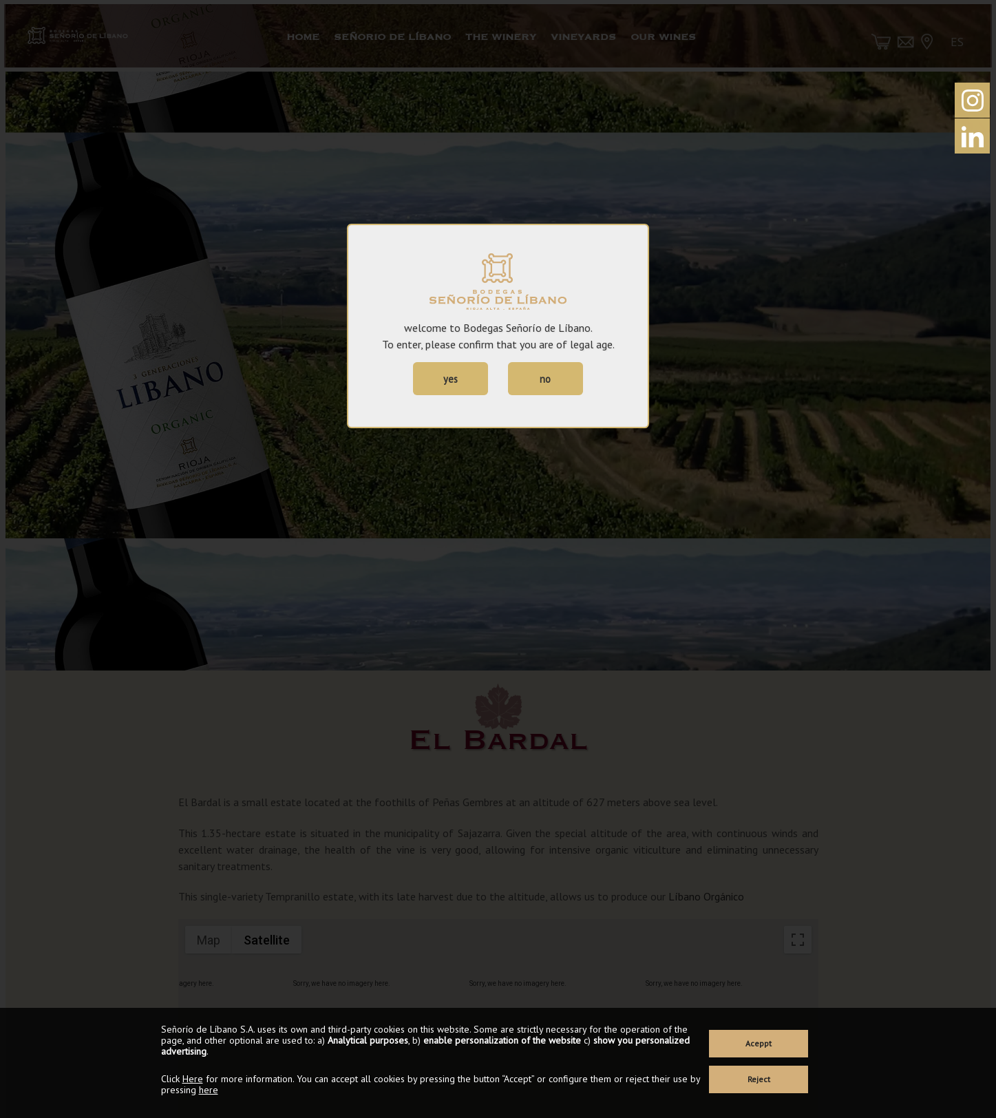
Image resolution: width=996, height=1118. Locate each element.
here (208, 1090)
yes (450, 379)
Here (192, 1079)
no (545, 379)
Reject (759, 1079)
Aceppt (758, 1043)
